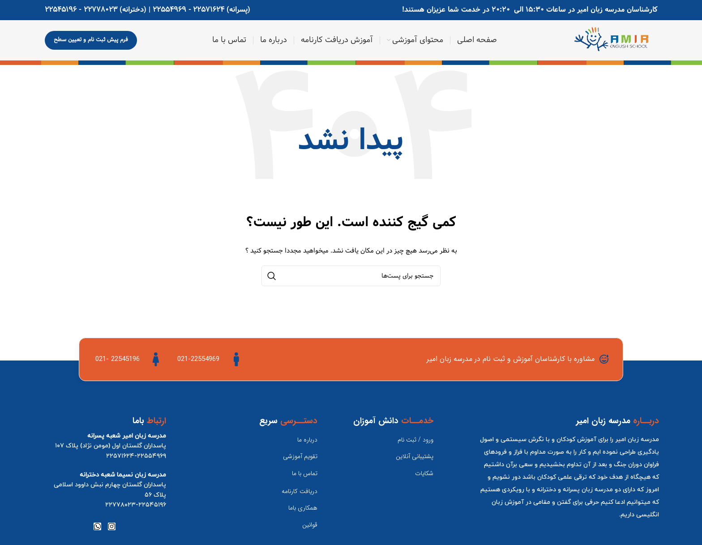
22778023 (100, 10)
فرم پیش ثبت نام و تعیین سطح (91, 40)
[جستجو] (351, 276)
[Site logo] (614, 40)
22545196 (61, 10)
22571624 (208, 10)
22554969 (169, 10)
